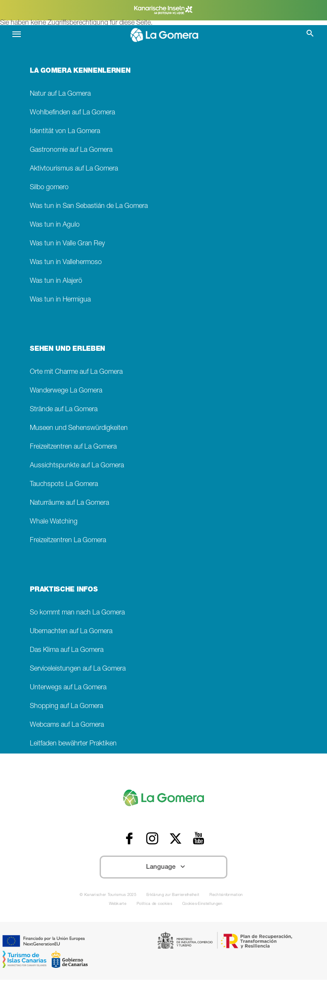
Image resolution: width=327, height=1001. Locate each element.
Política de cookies (154, 904)
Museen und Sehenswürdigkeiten (79, 428)
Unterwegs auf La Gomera (68, 687)
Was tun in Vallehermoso (66, 262)
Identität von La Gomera (65, 131)
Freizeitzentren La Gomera (68, 540)
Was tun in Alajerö (56, 281)
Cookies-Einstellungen (202, 904)
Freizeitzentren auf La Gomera (73, 447)
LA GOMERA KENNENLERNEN (80, 71)
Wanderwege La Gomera (66, 391)
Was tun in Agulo (55, 225)
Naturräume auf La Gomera (69, 503)
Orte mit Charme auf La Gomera (76, 372)
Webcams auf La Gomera (67, 725)
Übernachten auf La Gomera (71, 631)
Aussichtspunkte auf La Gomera (77, 465)
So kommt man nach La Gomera (77, 613)
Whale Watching (53, 522)
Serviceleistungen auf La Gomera (78, 669)
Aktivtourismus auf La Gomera (74, 169)
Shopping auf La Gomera (66, 706)
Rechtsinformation (226, 895)
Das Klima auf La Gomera (66, 650)
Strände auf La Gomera (64, 409)
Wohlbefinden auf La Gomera (72, 113)
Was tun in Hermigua (60, 300)
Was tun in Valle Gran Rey (67, 243)
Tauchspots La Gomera (64, 484)
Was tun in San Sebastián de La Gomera (89, 206)
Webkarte (118, 904)
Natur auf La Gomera (60, 94)
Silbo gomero (49, 187)
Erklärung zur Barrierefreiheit (172, 895)
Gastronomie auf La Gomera (71, 150)
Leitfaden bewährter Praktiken (73, 744)
